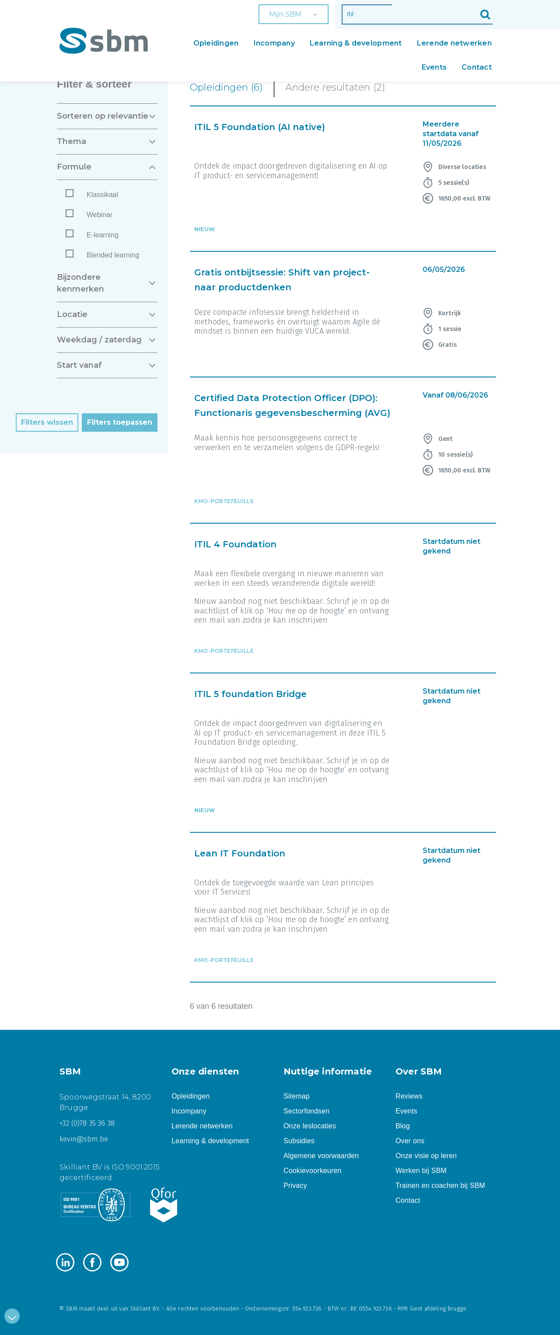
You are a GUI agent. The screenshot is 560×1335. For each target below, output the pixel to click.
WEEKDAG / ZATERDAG (99, 340)
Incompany (274, 43)
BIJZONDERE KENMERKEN (80, 283)
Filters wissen (47, 422)
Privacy (295, 1185)
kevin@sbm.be (84, 1139)
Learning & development (356, 43)
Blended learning (113, 255)
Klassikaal (102, 194)
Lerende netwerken (454, 43)
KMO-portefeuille (224, 501)
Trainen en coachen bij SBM (440, 1185)
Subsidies (299, 1141)
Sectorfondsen (306, 1111)
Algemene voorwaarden (321, 1155)
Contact (477, 67)
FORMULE (74, 167)
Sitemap (297, 1096)
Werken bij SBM (421, 1170)
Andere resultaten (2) (335, 87)
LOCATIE (72, 314)
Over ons (410, 1141)
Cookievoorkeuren (313, 1170)
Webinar (99, 214)
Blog (403, 1126)
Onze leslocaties (310, 1126)
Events (434, 67)
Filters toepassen (119, 422)
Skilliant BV (144, 1308)
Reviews (409, 1096)
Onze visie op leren (426, 1155)
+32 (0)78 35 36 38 (87, 1123)
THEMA (71, 141)
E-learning (103, 235)
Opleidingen (216, 43)
